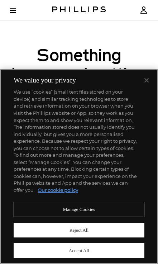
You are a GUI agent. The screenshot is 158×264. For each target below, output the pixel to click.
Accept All (79, 250)
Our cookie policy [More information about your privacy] (58, 190)
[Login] (143, 10)
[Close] (146, 80)
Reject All (79, 230)
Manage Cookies (79, 209)
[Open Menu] (18, 10)
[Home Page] (79, 10)
